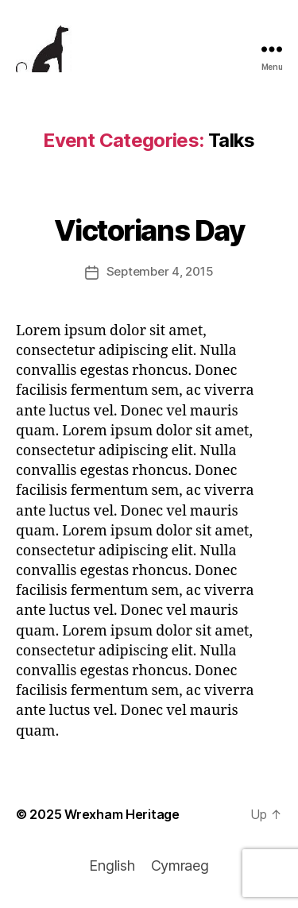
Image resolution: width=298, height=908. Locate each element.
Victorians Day (149, 230)
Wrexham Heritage (122, 814)
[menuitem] (111, 866)
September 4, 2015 (160, 271)
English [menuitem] (111, 865)
